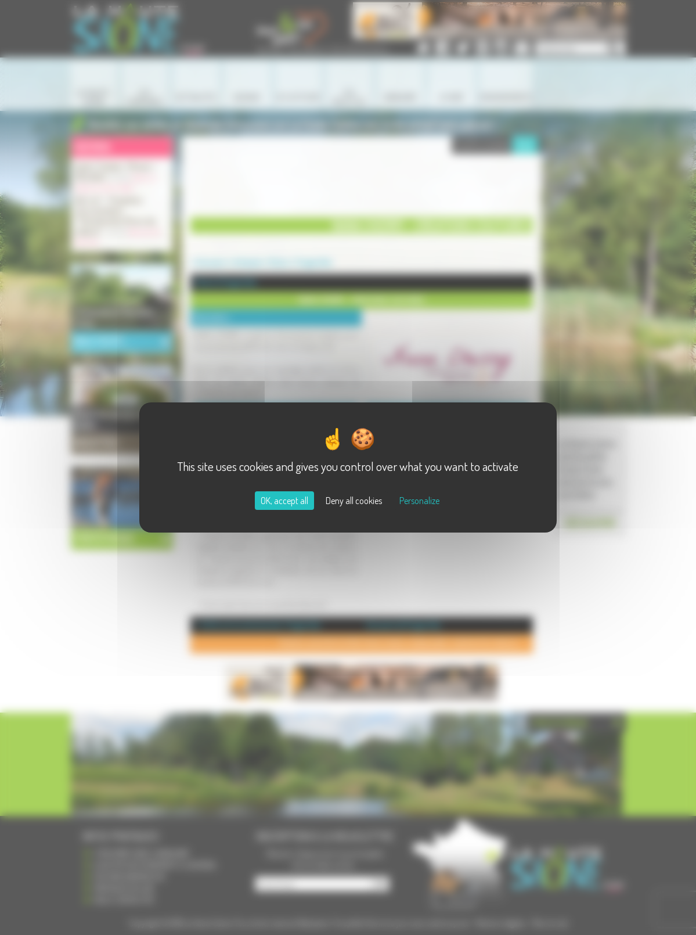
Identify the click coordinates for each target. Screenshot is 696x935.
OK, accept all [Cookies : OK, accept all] (284, 500)
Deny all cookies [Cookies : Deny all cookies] (354, 500)
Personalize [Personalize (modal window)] (419, 500)
